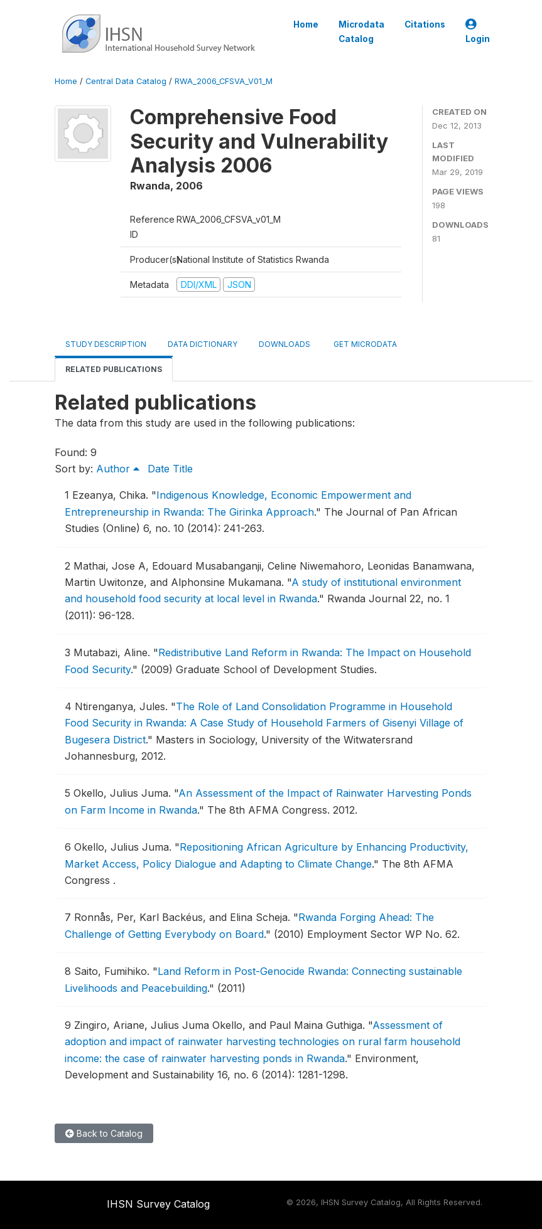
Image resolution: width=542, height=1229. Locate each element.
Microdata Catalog (361, 31)
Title (183, 468)
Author (117, 468)
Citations (424, 24)
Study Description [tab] (105, 344)
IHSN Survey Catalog (158, 1204)
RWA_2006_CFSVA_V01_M (224, 81)
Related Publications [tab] (113, 369)
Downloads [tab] (284, 344)
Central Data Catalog (125, 81)
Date (159, 468)
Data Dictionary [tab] (202, 344)
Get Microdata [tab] (364, 344)
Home (305, 24)
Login (477, 31)
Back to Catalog (104, 1133)
